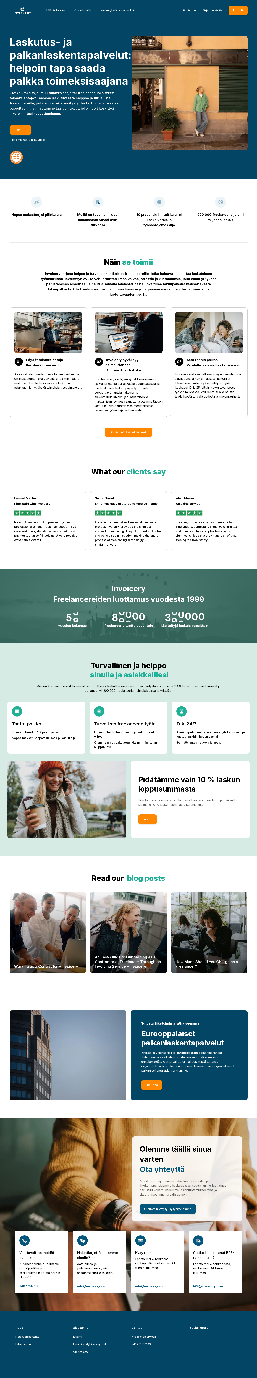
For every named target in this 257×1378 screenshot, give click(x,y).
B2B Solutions (55, 10)
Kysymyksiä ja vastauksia (117, 10)
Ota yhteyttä (82, 10)
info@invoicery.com (92, 1286)
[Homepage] (22, 10)
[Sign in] (213, 10)
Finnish (189, 10)
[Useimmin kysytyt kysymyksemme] (168, 1209)
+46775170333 (30, 1286)
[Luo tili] (238, 10)
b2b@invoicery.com (208, 1286)
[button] (128, 432)
